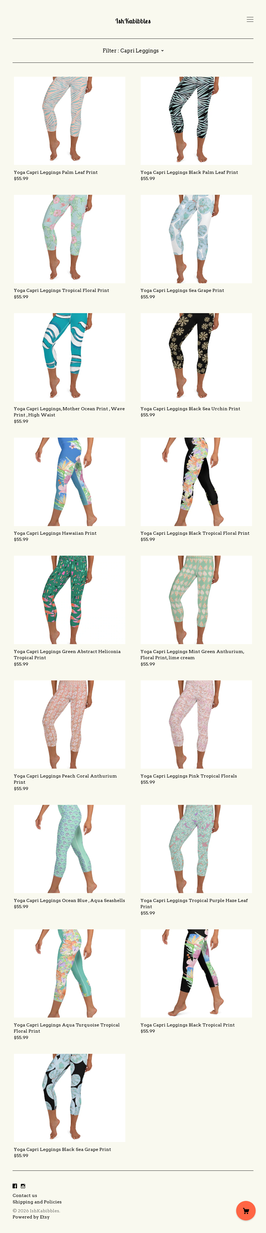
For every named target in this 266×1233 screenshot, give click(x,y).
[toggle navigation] (250, 19)
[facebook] (15, 1186)
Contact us (25, 1195)
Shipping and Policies (37, 1202)
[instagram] (23, 1186)
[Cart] (246, 1210)
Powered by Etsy (31, 1217)
